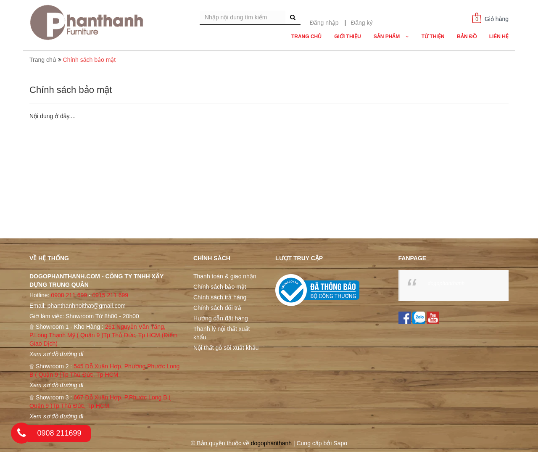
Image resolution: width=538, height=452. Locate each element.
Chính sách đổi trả (217, 307)
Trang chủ (42, 59)
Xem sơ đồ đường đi (56, 354)
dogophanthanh (446, 283)
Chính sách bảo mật (219, 286)
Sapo (340, 443)
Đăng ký (361, 22)
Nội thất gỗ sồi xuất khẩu (225, 347)
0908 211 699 (69, 295)
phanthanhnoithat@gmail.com (86, 305)
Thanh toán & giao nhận (224, 276)
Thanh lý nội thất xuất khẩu (221, 333)
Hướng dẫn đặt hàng (220, 318)
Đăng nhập (324, 22)
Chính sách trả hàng (219, 297)
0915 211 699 (110, 295)
